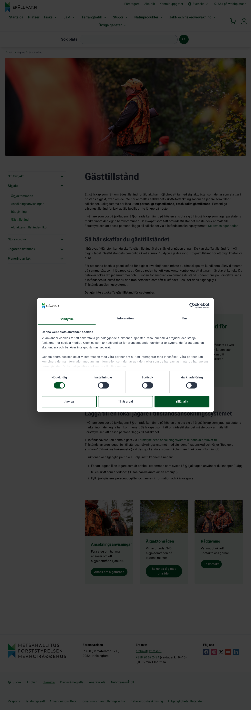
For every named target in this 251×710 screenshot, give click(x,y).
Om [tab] (184, 318)
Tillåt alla (182, 401)
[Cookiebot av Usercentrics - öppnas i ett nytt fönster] (192, 305)
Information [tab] (125, 318)
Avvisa (69, 401)
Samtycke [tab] (67, 319)
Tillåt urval (125, 401)
